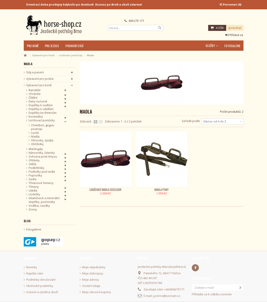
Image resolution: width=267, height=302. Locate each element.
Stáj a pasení (35, 72)
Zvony (33, 209)
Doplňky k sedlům (41, 105)
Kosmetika (36, 116)
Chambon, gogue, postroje (43, 127)
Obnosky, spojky (42, 140)
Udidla (33, 190)
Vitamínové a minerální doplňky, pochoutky (44, 200)
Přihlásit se (234, 35)
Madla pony (161, 189)
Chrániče (35, 94)
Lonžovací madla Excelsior (105, 189)
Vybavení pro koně (38, 85)
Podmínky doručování (40, 280)
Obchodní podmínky (39, 286)
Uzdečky (34, 194)
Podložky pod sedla (42, 172)
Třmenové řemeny (41, 183)
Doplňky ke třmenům (43, 113)
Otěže (32, 164)
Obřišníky (37, 144)
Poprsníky (35, 175)
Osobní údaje (91, 286)
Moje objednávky (93, 267)
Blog (27, 221)
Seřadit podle (191, 121)
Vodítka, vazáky (39, 206)
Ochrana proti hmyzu (43, 156)
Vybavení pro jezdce (40, 79)
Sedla (32, 179)
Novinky (31, 267)
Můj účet (86, 258)
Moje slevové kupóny (96, 292)
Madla (35, 136)
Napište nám (34, 273)
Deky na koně (38, 101)
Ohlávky (34, 160)
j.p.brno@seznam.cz (166, 296)
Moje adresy (90, 280)
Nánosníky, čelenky (42, 153)
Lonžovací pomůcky (42, 120)
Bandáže (35, 90)
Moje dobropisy (92, 273)
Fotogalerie (33, 229)
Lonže (35, 133)
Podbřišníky (36, 168)
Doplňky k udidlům (41, 109)
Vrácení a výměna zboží (42, 292)
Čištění (33, 98)
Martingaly (36, 149)
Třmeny (34, 187)
